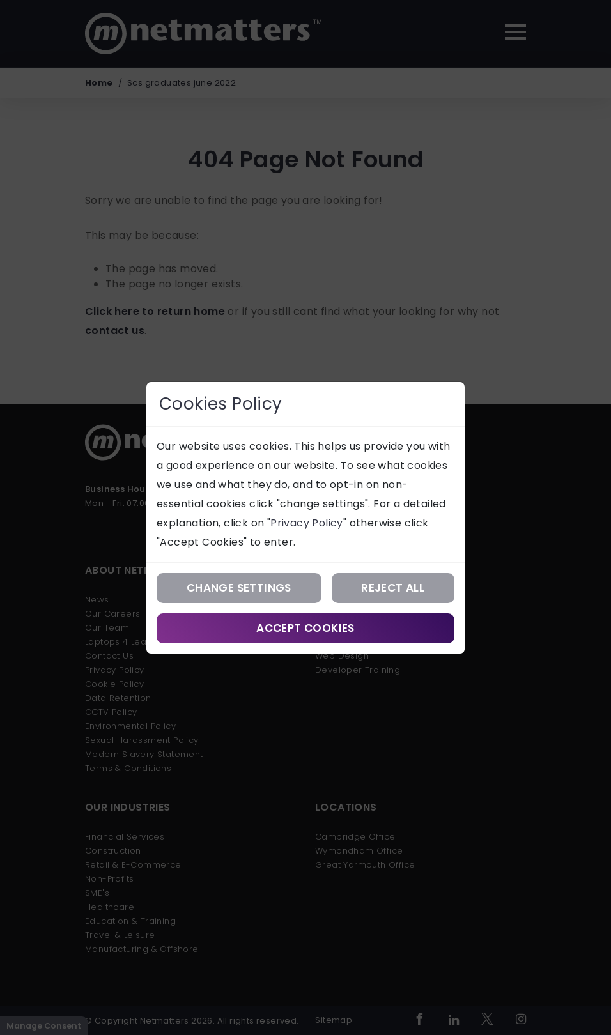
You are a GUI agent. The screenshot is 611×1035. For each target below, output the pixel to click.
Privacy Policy (306, 523)
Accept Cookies (305, 628)
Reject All (392, 587)
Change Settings (239, 587)
